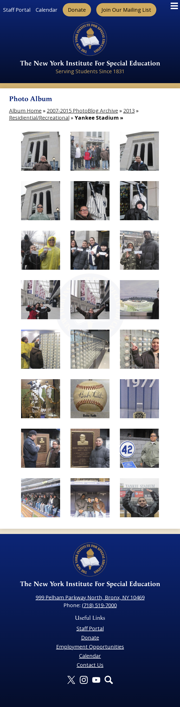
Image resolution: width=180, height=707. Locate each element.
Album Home (25, 110)
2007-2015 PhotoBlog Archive (82, 110)
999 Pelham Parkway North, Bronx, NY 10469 (90, 597)
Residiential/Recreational (39, 117)
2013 (129, 110)
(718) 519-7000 (99, 605)
